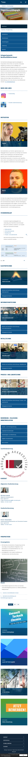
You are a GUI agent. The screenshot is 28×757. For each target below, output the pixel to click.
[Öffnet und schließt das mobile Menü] (25, 2)
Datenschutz (15, 749)
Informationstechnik (9, 231)
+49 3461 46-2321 (8, 502)
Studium (4, 6)
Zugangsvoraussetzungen (7, 430)
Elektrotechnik (8, 229)
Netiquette (14, 751)
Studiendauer (5, 38)
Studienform (5, 34)
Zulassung (4, 45)
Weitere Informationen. (7, 755)
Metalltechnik (8, 232)
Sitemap (5, 749)
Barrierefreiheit (20, 749)
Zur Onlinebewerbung (10, 81)
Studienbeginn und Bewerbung (9, 434)
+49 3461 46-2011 (8, 524)
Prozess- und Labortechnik (11, 234)
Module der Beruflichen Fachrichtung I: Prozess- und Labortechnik (14, 401)
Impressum (10, 749)
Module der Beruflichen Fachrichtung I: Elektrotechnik (11, 291)
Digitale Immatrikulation (7, 438)
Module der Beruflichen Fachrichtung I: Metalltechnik (14, 364)
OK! (23, 755)
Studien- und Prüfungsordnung (9, 426)
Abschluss (4, 26)
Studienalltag (12, 93)
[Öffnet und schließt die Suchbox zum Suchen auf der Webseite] (21, 2)
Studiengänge (10, 6)
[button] (15, 605)
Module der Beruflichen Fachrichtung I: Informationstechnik (11, 327)
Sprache (4, 49)
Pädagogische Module (7, 296)
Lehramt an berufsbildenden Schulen (10, 592)
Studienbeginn (5, 41)
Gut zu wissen (5, 442)
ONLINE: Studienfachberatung (15, 102)
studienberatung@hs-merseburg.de (12, 500)
